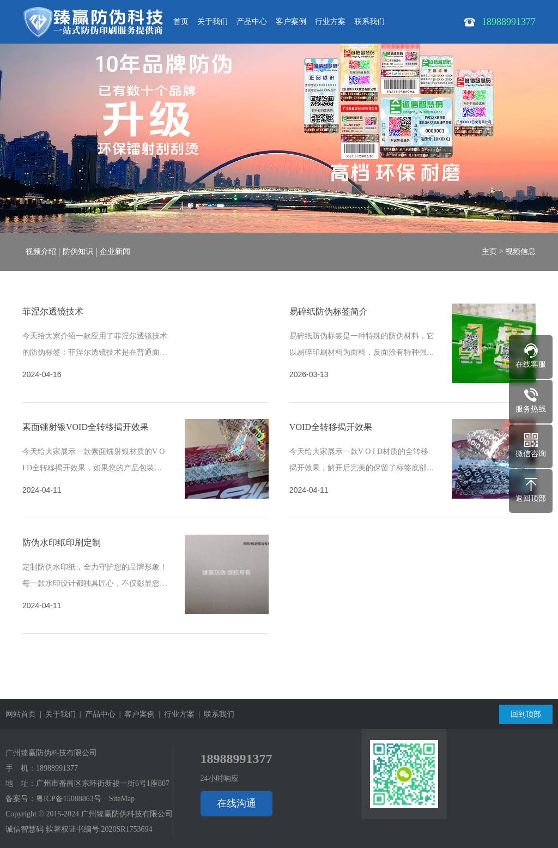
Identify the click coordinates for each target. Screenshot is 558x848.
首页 (181, 21)
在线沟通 (236, 803)
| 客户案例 (135, 714)
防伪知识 (78, 251)
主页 (489, 251)
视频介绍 (41, 251)
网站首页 (20, 714)
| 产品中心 (96, 714)
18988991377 (57, 768)
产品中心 (251, 21)
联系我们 (369, 21)
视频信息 (520, 251)
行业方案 (330, 21)
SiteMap (122, 799)
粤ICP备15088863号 (68, 799)
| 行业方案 (175, 714)
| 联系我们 (214, 714)
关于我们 (212, 21)
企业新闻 (115, 251)
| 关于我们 (56, 714)
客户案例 (291, 21)
